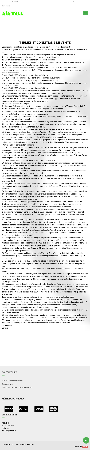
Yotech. (85, 446)
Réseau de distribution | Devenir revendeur (17, 387)
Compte (75, 2)
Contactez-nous (7, 384)
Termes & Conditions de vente (12, 381)
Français (15, 2)
